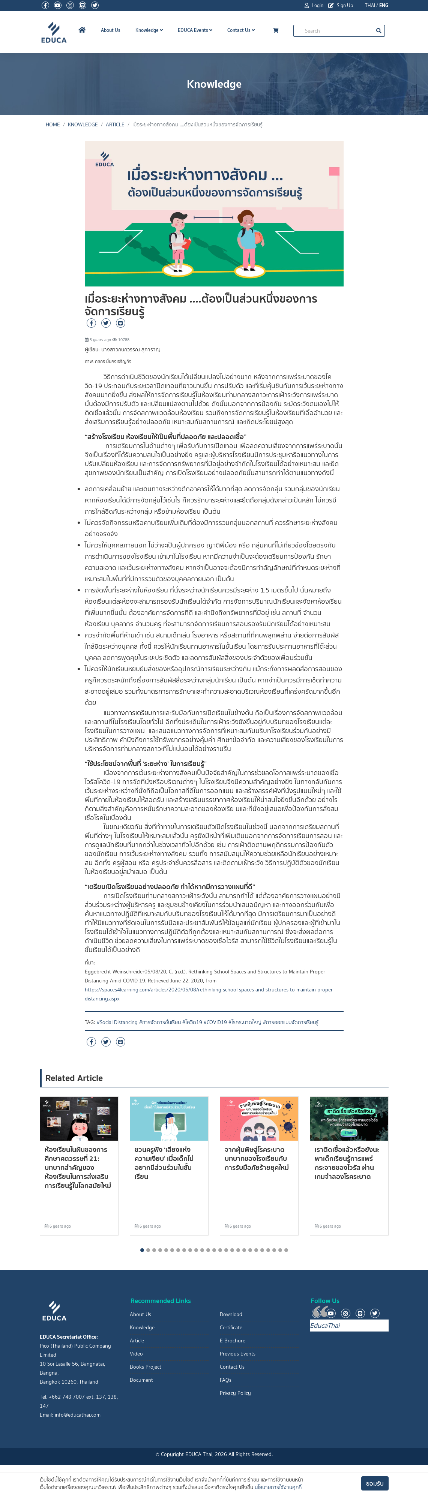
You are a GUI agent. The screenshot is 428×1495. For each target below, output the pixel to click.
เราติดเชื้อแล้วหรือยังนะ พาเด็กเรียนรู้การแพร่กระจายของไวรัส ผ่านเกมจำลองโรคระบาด (347, 1163)
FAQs (225, 1380)
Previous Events (237, 1354)
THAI (370, 5)
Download (231, 1314)
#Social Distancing (117, 1022)
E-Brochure (232, 1341)
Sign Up (340, 5)
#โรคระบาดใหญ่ (244, 1022)
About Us (110, 30)
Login (314, 5)
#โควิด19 (192, 1022)
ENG (384, 5)
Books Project (145, 1367)
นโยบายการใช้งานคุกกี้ (278, 1487)
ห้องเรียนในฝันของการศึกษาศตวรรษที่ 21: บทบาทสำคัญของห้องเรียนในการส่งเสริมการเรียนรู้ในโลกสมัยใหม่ (78, 1167)
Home (53, 125)
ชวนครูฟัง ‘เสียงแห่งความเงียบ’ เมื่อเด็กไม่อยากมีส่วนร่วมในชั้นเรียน (164, 1163)
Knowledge (149, 30)
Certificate (231, 1328)
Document (141, 1380)
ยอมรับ (375, 1483)
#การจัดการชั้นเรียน (160, 1022)
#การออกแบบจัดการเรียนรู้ (290, 1022)
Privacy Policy (235, 1393)
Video (136, 1354)
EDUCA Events (195, 30)
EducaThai (324, 1325)
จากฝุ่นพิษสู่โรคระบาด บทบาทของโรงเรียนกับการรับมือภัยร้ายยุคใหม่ (257, 1158)
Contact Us (241, 30)
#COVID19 (215, 1022)
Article (115, 125)
